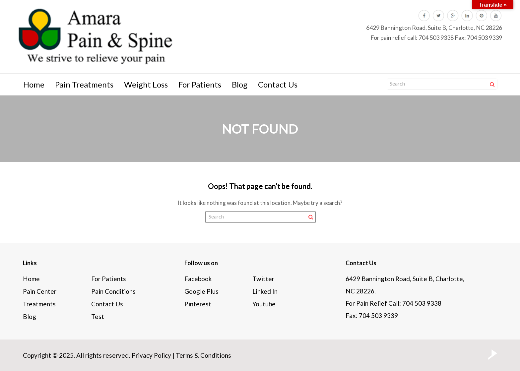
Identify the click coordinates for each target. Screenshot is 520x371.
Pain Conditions (113, 291)
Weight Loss (146, 84)
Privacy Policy (151, 355)
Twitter (263, 278)
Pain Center (39, 291)
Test (97, 316)
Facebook (198, 278)
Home (33, 84)
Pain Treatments (84, 84)
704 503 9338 (436, 37)
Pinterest (197, 304)
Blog (239, 84)
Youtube (264, 304)
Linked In (265, 291)
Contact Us (277, 84)
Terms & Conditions (203, 355)
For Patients (199, 84)
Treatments (39, 304)
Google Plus (201, 291)
